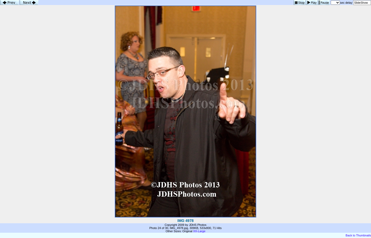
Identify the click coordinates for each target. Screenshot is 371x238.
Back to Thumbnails (358, 235)
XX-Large (199, 231)
